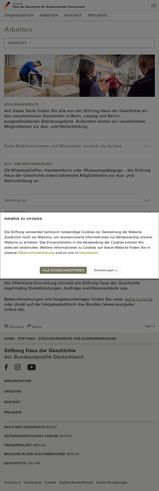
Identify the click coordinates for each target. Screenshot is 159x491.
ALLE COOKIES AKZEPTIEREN (63, 270)
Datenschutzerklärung (36, 253)
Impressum (88, 253)
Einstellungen (104, 270)
